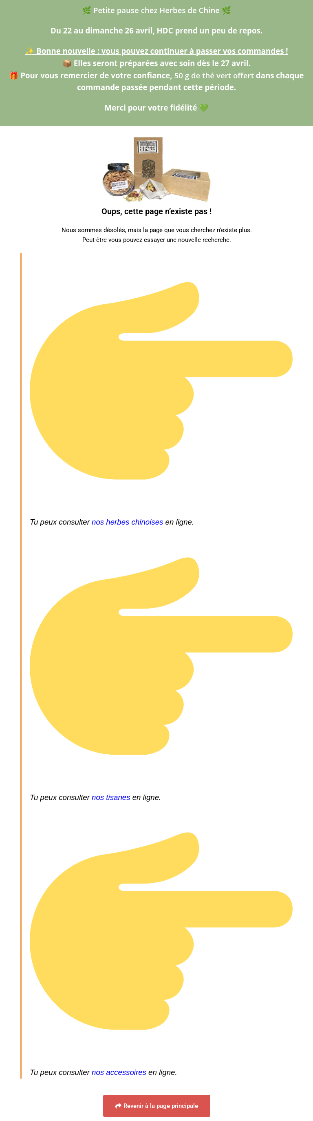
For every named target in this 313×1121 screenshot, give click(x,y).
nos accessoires (119, 1072)
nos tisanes (111, 797)
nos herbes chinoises (127, 522)
